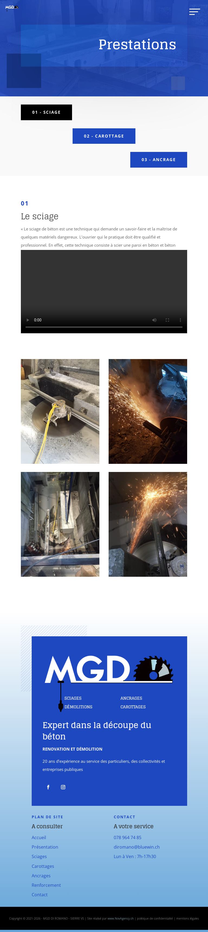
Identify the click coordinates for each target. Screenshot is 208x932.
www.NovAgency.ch (121, 918)
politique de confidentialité (155, 918)
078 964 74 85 (127, 837)
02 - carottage (104, 136)
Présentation (45, 847)
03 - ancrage (159, 159)
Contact (40, 895)
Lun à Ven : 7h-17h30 (135, 856)
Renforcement (46, 885)
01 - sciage (46, 112)
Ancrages (41, 876)
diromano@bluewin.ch (137, 847)
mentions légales (187, 918)
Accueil (39, 837)
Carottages (43, 866)
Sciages (39, 856)
